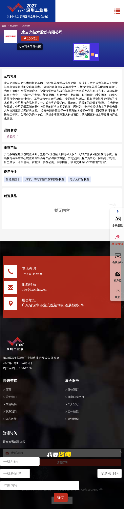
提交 (60, 497)
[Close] (121, 452)
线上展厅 (14, 26)
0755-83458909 (32, 273)
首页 (4, 26)
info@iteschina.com (34, 289)
